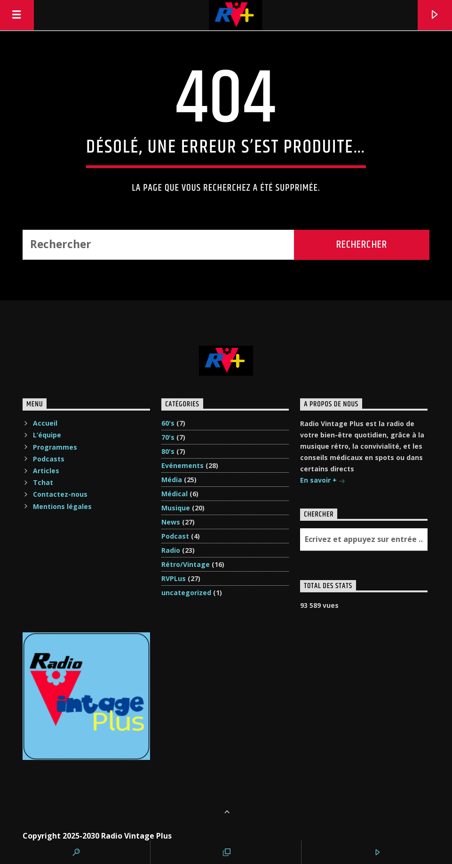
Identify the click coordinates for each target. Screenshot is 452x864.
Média (171, 479)
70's (167, 437)
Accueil (45, 423)
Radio (170, 550)
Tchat (43, 482)
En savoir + (322, 481)
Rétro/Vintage (185, 564)
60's (167, 423)
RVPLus (173, 578)
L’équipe (47, 434)
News (170, 521)
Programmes (55, 447)
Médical (174, 493)
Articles (46, 470)
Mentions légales (62, 506)
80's (167, 451)
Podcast (175, 536)
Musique (175, 507)
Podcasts (48, 458)
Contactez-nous (60, 494)
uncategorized (186, 592)
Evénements (182, 465)
